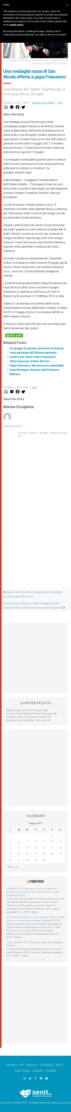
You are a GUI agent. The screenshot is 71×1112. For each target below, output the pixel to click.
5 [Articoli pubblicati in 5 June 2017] (10, 841)
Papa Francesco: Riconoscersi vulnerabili (37, 365)
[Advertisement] (35, 565)
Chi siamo (11, 1064)
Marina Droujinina (43, 103)
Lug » (16, 867)
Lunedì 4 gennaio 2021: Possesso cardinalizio (29, 942)
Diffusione (31, 1064)
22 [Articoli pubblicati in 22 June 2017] (35, 854)
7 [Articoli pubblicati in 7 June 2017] (27, 841)
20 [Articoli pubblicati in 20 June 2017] (19, 854)
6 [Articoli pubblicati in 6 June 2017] (19, 841)
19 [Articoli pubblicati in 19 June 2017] (10, 854)
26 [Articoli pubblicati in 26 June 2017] (10, 860)
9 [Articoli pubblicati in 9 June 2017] (44, 841)
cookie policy (16, 24)
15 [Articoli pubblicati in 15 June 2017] (35, 848)
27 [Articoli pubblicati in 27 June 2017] (19, 860)
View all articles (13, 426)
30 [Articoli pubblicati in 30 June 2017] (44, 860)
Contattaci (50, 1070)
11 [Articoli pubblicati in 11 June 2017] (60, 841)
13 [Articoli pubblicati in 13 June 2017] (19, 848)
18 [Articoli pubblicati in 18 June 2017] (60, 848)
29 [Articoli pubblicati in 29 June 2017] (35, 860)
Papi (60, 103)
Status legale (22, 1070)
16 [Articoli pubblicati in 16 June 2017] (44, 848)
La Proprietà (46, 1064)
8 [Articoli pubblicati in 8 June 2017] (35, 841)
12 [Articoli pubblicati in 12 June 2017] (10, 848)
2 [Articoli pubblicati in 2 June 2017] (44, 835)
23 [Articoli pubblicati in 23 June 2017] (44, 854)
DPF (22, 1064)
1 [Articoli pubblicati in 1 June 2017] (35, 835)
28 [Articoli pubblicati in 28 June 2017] (27, 860)
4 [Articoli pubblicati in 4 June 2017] (60, 835)
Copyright (37, 1070)
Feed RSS (37, 881)
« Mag (9, 867)
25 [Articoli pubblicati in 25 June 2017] (60, 854)
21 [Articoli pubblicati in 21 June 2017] (27, 854)
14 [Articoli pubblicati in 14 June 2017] (27, 848)
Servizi (59, 1064)
